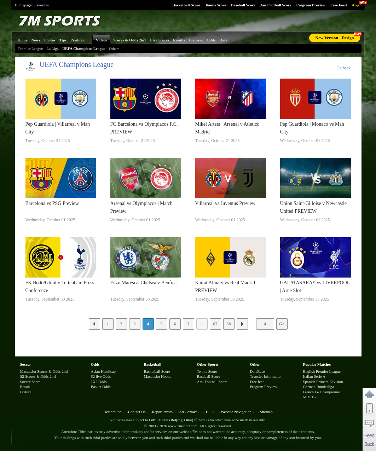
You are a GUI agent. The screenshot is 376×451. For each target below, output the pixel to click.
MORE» (309, 397)
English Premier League (322, 371)
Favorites (41, 5)
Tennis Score (215, 5)
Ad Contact (188, 412)
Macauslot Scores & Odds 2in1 (44, 371)
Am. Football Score (212, 381)
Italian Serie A (314, 376)
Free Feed (338, 5)
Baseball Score (243, 5)
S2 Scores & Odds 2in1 (38, 376)
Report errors (162, 412)
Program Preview (310, 5)
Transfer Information (266, 376)
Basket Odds (101, 386)
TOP (208, 412)
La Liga (52, 48)
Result (25, 386)
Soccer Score (30, 381)
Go (281, 323)
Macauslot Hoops (157, 376)
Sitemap (266, 412)
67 (215, 323)
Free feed (257, 381)
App (355, 5)
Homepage (23, 5)
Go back (343, 67)
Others (114, 48)
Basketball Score (186, 5)
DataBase (257, 371)
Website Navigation (236, 412)
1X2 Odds (99, 381)
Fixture (25, 392)
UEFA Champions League (83, 48)
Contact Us (136, 412)
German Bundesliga (318, 386)
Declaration (112, 412)
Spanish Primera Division (323, 381)
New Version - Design (334, 37)
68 (229, 323)
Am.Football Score (275, 5)
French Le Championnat (322, 392)
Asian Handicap (103, 371)
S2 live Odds (101, 376)
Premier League (30, 48)
